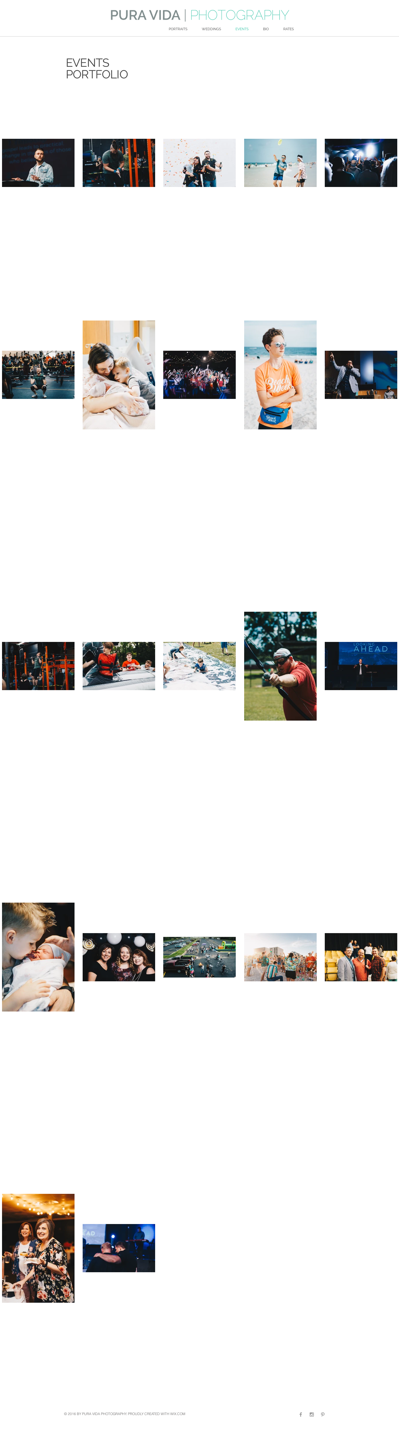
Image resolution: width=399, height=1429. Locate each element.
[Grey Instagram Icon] (312, 1414)
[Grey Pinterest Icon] (323, 1414)
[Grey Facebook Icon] (301, 1414)
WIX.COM (177, 1414)
